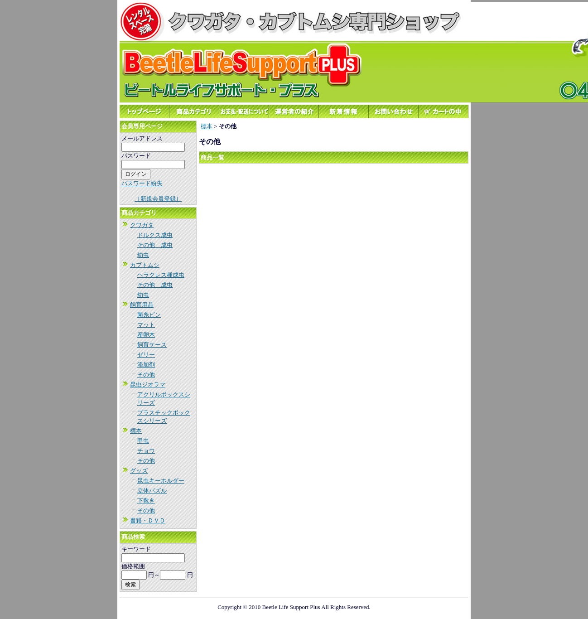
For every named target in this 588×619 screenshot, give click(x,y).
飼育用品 (142, 304)
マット (146, 324)
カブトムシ (144, 264)
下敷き (146, 500)
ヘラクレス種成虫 (160, 274)
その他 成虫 (155, 245)
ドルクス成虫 (155, 235)
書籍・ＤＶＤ (147, 520)
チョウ (146, 450)
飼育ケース (152, 344)
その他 (146, 374)
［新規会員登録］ (158, 198)
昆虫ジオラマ (147, 384)
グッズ (139, 470)
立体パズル (152, 490)
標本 (136, 430)
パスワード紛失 (142, 183)
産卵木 (146, 334)
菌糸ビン (149, 314)
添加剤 (146, 364)
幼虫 (143, 254)
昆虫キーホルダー (160, 480)
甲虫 (143, 440)
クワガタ (142, 225)
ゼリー (146, 354)
